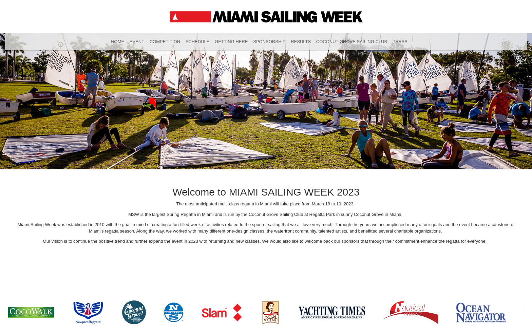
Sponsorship (269, 41)
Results (301, 41)
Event (137, 41)
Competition (165, 41)
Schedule (198, 41)
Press (400, 41)
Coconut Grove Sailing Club (351, 41)
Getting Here (231, 41)
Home (117, 41)
